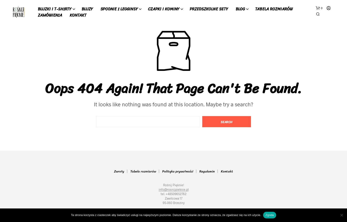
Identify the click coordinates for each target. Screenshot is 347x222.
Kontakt (78, 15)
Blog (240, 9)
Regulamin (207, 171)
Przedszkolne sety (209, 9)
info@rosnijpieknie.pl (174, 189)
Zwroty (119, 171)
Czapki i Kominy (163, 9)
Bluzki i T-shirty (54, 9)
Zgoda (269, 215)
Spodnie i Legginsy (119, 9)
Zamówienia (50, 15)
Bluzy (87, 9)
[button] (319, 8)
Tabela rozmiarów (274, 9)
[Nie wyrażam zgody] (341, 215)
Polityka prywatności (177, 171)
